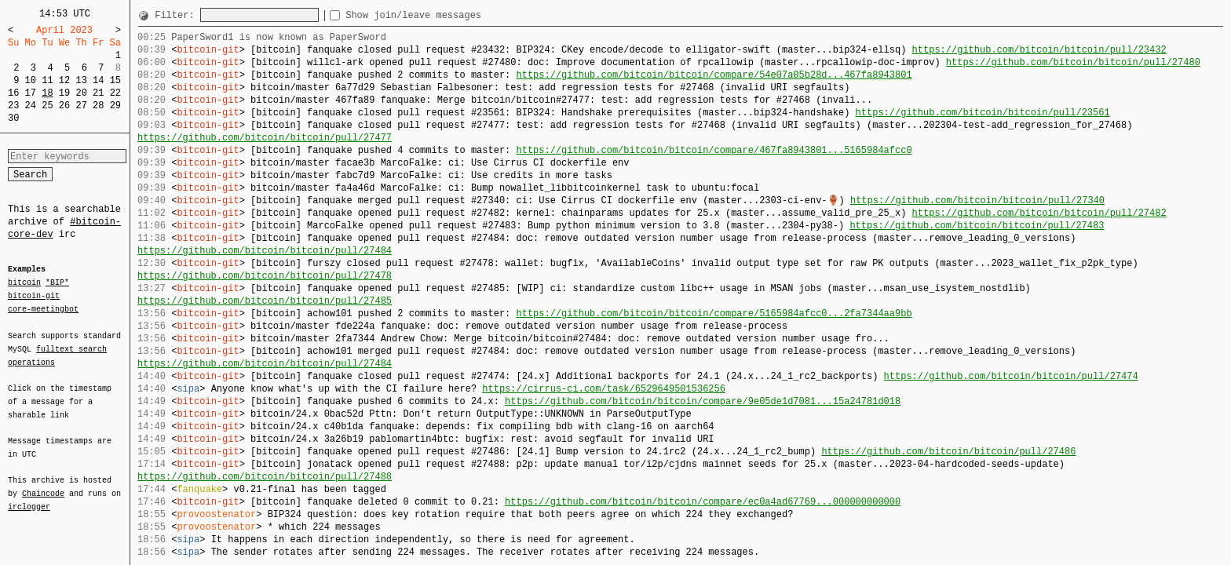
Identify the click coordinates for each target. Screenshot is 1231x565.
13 (80, 80)
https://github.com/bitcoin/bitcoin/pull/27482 (1038, 213)
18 (47, 93)
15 (115, 80)
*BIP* (57, 283)
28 (98, 105)
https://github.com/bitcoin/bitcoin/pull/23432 (1038, 49)
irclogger (29, 496)
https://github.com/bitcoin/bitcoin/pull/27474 (1010, 376)
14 (98, 80)
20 (80, 93)
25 (47, 105)
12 (64, 80)
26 (64, 105)
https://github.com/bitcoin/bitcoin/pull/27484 (264, 250)
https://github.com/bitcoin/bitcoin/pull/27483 (976, 225)
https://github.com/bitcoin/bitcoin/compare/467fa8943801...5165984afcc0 (713, 150)
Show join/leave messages (442, 15)
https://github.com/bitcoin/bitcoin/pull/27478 (264, 275)
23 (13, 105)
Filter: (177, 15)
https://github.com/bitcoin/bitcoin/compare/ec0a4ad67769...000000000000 (702, 501)
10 (30, 80)
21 (98, 93)
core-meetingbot (43, 308)
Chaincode (43, 484)
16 (13, 93)
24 (30, 105)
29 (115, 105)
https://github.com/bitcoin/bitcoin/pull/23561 (982, 112)
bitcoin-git (34, 295)
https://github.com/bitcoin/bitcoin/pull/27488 (264, 476)
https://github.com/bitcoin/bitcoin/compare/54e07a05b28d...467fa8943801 (713, 75)
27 (80, 105)
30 (13, 118)
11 (47, 80)
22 (115, 93)
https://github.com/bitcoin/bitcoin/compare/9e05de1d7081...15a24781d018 (702, 401)
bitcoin (24, 283)
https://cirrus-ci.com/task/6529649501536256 (603, 389)
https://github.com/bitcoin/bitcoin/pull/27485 (264, 301)
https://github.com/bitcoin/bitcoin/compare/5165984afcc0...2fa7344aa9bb (713, 313)
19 (64, 93)
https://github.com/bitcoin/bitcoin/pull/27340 (977, 200)
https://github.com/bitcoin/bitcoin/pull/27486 (948, 451)
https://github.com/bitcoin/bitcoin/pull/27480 (1073, 62)
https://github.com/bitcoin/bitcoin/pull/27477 (264, 137)
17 (30, 93)
